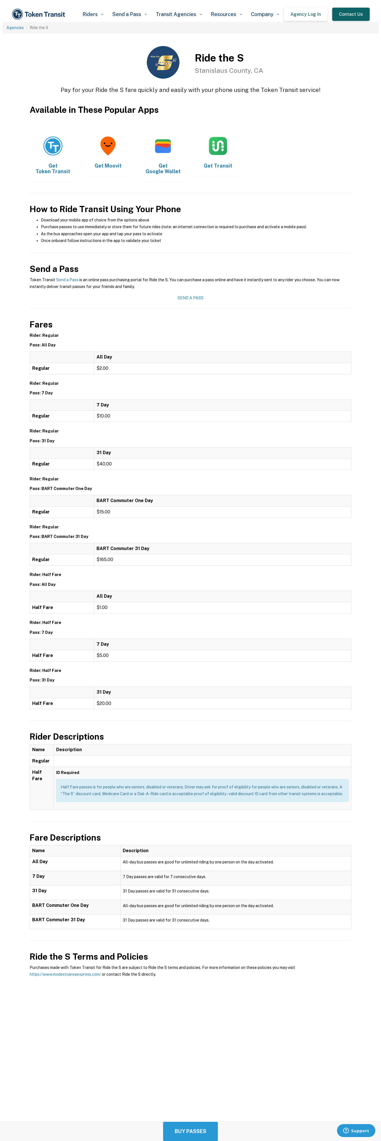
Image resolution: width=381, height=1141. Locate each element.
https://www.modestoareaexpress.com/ (65, 974)
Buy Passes (190, 1131)
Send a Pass (67, 280)
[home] (39, 14)
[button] (93, 14)
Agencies (15, 27)
